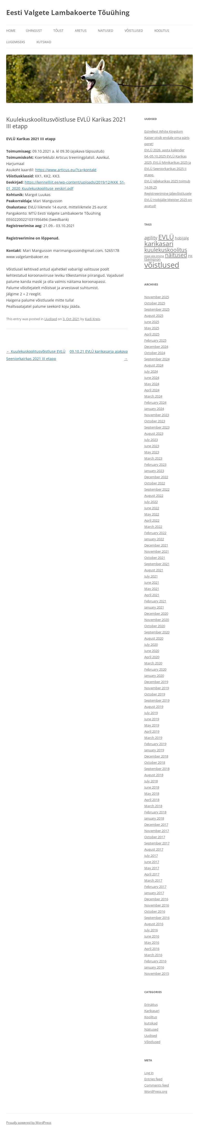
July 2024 (151, 371)
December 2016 (156, 899)
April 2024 (151, 390)
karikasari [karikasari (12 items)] (158, 243)
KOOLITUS (161, 30)
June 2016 (151, 936)
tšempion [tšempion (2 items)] (152, 259)
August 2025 (153, 315)
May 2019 (151, 725)
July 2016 (151, 930)
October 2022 (154, 483)
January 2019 (154, 750)
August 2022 (153, 495)
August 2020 (153, 638)
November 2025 (156, 297)
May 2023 (151, 452)
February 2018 (155, 812)
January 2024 (154, 408)
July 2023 (151, 439)
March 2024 (153, 396)
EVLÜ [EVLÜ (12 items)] (166, 237)
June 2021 (151, 582)
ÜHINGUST (34, 30)
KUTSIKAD (44, 42)
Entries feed (153, 1079)
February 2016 (155, 961)
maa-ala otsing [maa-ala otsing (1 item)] (154, 256)
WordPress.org (155, 1091)
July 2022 (151, 501)
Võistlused (152, 1041)
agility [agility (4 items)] (150, 238)
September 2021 (156, 563)
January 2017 (154, 892)
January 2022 (154, 539)
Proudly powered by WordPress (28, 1122)
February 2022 (155, 532)
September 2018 (156, 768)
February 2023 (155, 464)
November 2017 (156, 830)
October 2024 (154, 352)
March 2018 (153, 806)
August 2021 (153, 570)
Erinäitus (151, 1004)
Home (11, 30)
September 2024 (156, 359)
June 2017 (151, 861)
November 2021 (156, 551)
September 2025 (156, 309)
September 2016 (156, 917)
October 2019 (154, 694)
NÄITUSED (105, 30)
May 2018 (151, 793)
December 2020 (156, 613)
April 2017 (151, 874)
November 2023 (156, 415)
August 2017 (153, 849)
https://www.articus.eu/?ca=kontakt (65, 169)
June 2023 (151, 446)
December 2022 (156, 477)
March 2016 (153, 955)
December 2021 (156, 545)
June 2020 (151, 650)
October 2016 (154, 911)
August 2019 (153, 706)
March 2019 (153, 737)
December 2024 (156, 346)
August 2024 (153, 365)
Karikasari (151, 1010)
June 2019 (151, 719)
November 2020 (156, 619)
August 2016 (153, 923)
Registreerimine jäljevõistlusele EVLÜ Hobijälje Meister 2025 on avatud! (168, 199)
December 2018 (156, 756)
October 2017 (154, 837)
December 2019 (156, 681)
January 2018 (154, 818)
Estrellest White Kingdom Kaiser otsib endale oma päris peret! (166, 137)
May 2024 (151, 383)
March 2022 (153, 526)
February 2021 (155, 601)
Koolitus (150, 1017)
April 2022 (151, 520)
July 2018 (151, 781)
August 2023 (153, 433)
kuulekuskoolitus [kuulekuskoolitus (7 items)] (165, 249)
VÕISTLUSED (134, 30)
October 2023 (154, 421)
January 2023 (154, 470)
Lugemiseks (15, 42)
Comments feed (156, 1085)
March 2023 (153, 458)
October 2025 (154, 303)
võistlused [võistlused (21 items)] (161, 265)
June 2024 (151, 377)
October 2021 (154, 557)
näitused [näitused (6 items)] (176, 255)
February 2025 (155, 340)
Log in (149, 1072)
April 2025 (151, 334)
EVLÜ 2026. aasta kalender (164, 150)
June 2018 (151, 787)
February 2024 (155, 402)
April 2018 (151, 799)
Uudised (50, 319)
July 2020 (151, 644)
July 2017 (151, 855)
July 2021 (151, 576)
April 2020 (151, 657)
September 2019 (156, 700)
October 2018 (154, 762)
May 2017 (151, 868)
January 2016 (154, 967)
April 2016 (151, 948)
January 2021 (154, 607)
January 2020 (154, 675)
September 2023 (156, 427)
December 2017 (156, 824)
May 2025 (151, 328)
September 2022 (156, 489)
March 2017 (153, 880)
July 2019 (151, 712)
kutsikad (151, 1023)
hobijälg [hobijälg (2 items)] (182, 238)
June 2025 (151, 321)
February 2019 (155, 743)
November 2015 (156, 973)
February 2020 (155, 669)
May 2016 (151, 942)
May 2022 (151, 514)
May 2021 (151, 588)
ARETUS (81, 30)
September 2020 (156, 632)
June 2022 (151, 508)
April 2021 (151, 595)
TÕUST (58, 30)
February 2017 (155, 886)
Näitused (151, 1029)
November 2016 (156, 905)
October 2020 (154, 626)
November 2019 (156, 688)
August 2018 (153, 775)
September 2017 (156, 843)
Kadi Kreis (92, 319)
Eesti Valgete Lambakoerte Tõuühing (68, 12)
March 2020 (153, 663)
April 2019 (151, 731)
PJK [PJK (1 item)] (190, 256)
